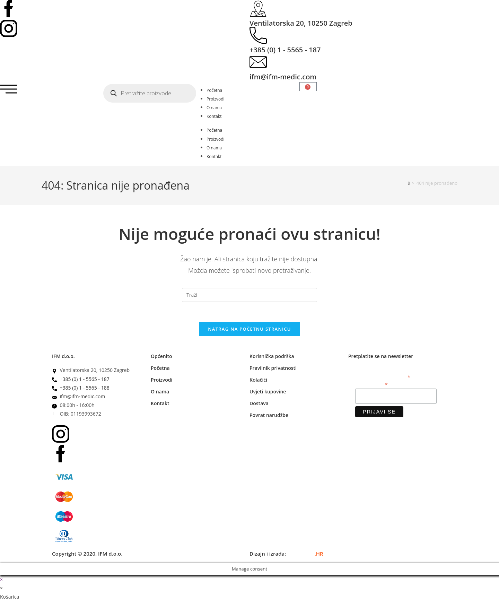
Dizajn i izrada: (286, 554)
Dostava (259, 404)
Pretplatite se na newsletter (380, 357)
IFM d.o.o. (63, 357)
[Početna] (409, 183)
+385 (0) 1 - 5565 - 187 (285, 49)
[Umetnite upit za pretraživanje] (249, 295)
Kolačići (258, 380)
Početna (214, 90)
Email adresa (371, 385)
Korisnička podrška (272, 357)
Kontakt (214, 116)
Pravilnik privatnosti (273, 369)
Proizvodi (216, 99)
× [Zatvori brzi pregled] (1, 580)
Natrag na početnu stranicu (249, 330)
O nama (214, 108)
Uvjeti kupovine (268, 392)
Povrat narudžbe (269, 416)
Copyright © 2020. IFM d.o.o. (87, 554)
